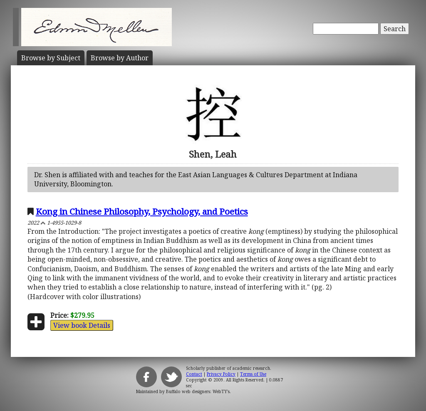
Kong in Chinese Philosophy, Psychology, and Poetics (142, 211)
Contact (194, 374)
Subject (50, 57)
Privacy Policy (221, 374)
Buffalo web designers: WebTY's (198, 391)
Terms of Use (253, 374)
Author (120, 57)
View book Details (81, 325)
